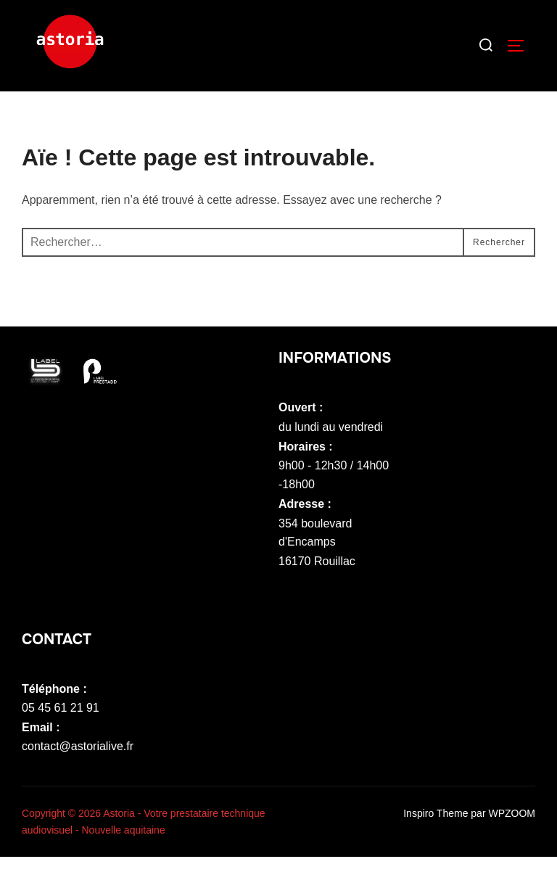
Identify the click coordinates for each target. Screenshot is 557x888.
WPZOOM (511, 844)
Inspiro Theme (435, 844)
